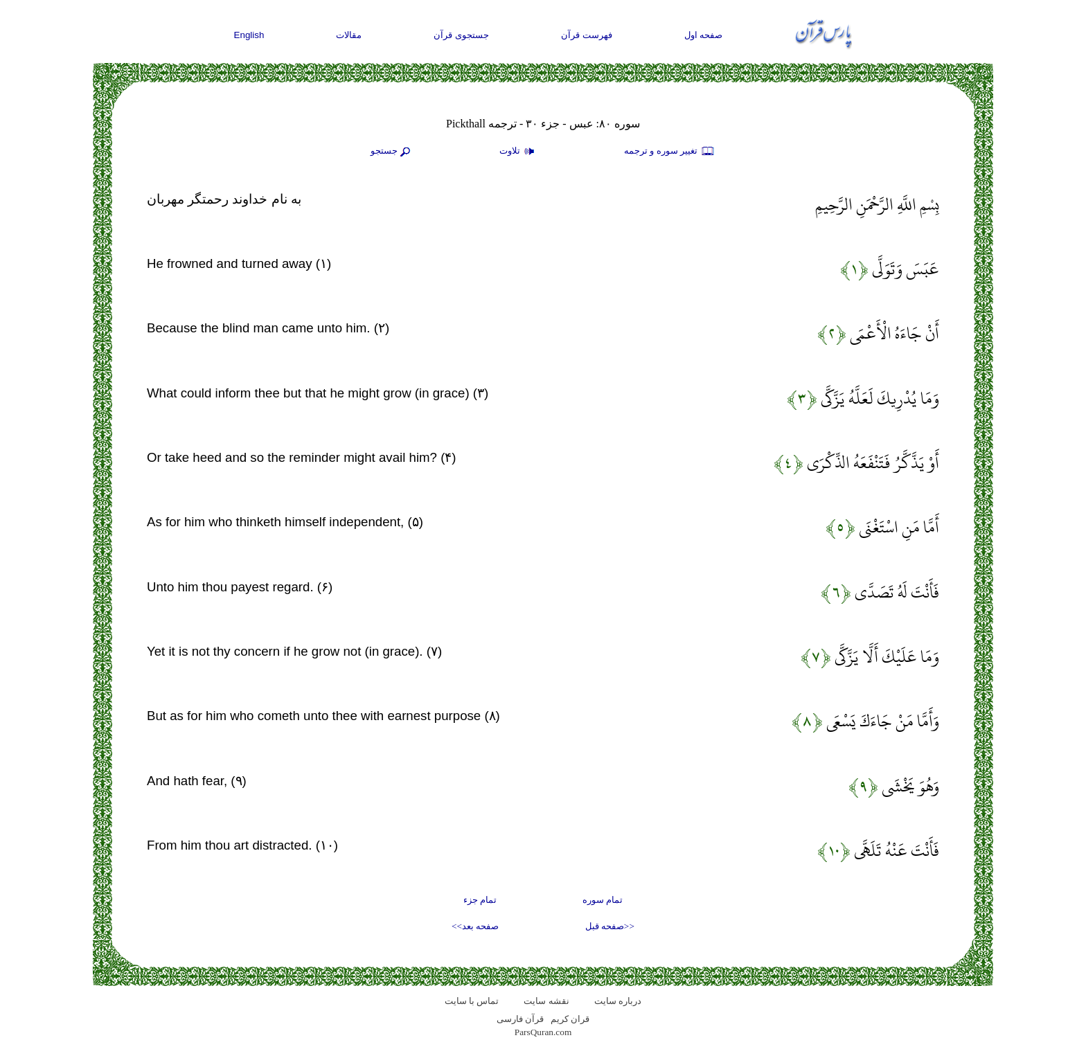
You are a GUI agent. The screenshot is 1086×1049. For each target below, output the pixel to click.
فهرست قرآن (586, 35)
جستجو (392, 152)
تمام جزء (480, 900)
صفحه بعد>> (475, 926)
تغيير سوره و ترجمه (669, 152)
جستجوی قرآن (461, 35)
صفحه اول (703, 35)
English (249, 35)
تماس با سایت (472, 1001)
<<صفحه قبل (609, 926)
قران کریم (570, 1019)
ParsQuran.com (543, 1032)
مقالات (349, 35)
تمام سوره (602, 900)
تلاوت (518, 152)
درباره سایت (617, 1001)
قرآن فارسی (520, 1019)
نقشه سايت (546, 1001)
